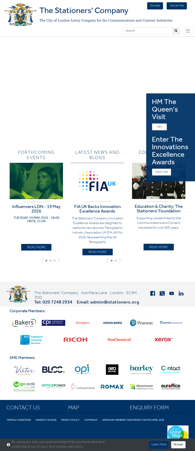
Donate (155, 5)
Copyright (91, 420)
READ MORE (36, 247)
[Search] (147, 31)
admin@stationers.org (114, 302)
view (159, 126)
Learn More (158, 444)
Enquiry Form (149, 408)
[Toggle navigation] (188, 31)
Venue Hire (177, 5)
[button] (42, 260)
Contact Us (23, 408)
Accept (178, 444)
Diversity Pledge (46, 420)
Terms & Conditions (18, 420)
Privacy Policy (70, 420)
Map (73, 408)
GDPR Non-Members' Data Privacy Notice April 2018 (133, 420)
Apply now (161, 172)
